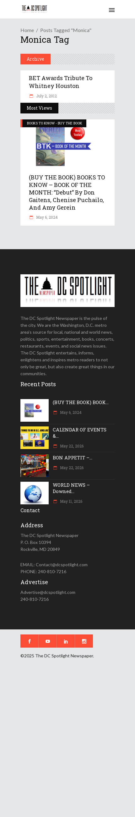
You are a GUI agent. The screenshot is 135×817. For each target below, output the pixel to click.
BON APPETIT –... (72, 457)
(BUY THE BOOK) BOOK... (81, 402)
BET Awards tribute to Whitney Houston (60, 82)
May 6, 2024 (46, 217)
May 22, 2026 (71, 445)
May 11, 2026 (70, 501)
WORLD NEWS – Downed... (71, 488)
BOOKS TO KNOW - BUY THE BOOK (54, 123)
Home (27, 30)
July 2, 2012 (46, 95)
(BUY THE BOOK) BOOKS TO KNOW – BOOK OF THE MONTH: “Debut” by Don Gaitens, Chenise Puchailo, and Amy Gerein (67, 192)
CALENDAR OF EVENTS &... (79, 432)
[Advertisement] (67, 742)
